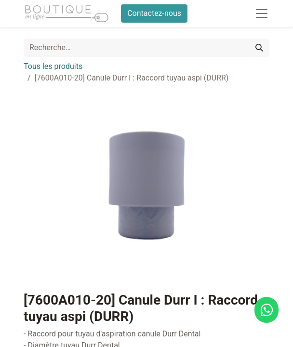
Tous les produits (53, 66)
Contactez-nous (154, 13)
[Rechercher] (259, 48)
